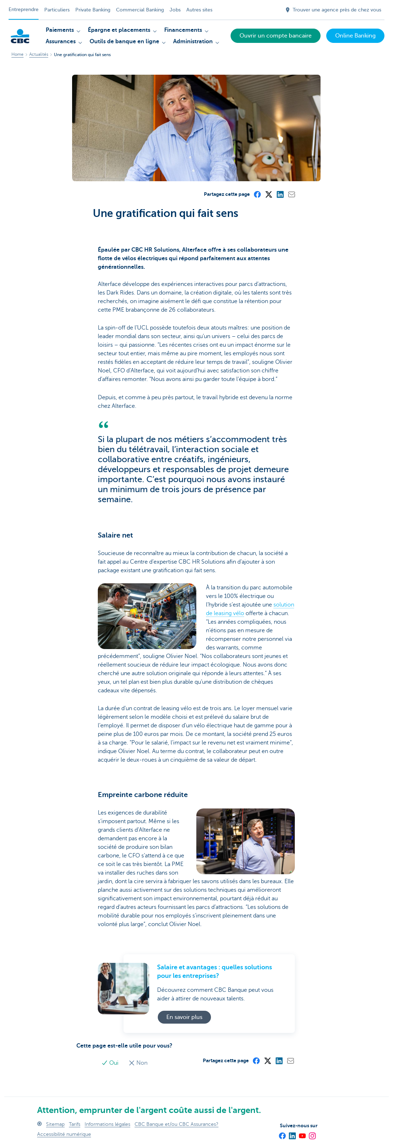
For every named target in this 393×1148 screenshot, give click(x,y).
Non (138, 1063)
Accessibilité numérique (64, 1134)
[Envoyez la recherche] (271, 10)
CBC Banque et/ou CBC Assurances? (176, 1124)
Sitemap (55, 1124)
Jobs (175, 10)
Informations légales (107, 1124)
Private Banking (92, 10)
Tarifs (74, 1124)
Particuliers (57, 10)
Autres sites (199, 10)
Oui (110, 1063)
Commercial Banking (140, 10)
